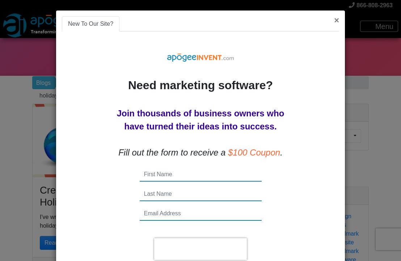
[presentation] (200, 249)
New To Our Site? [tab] (90, 24)
